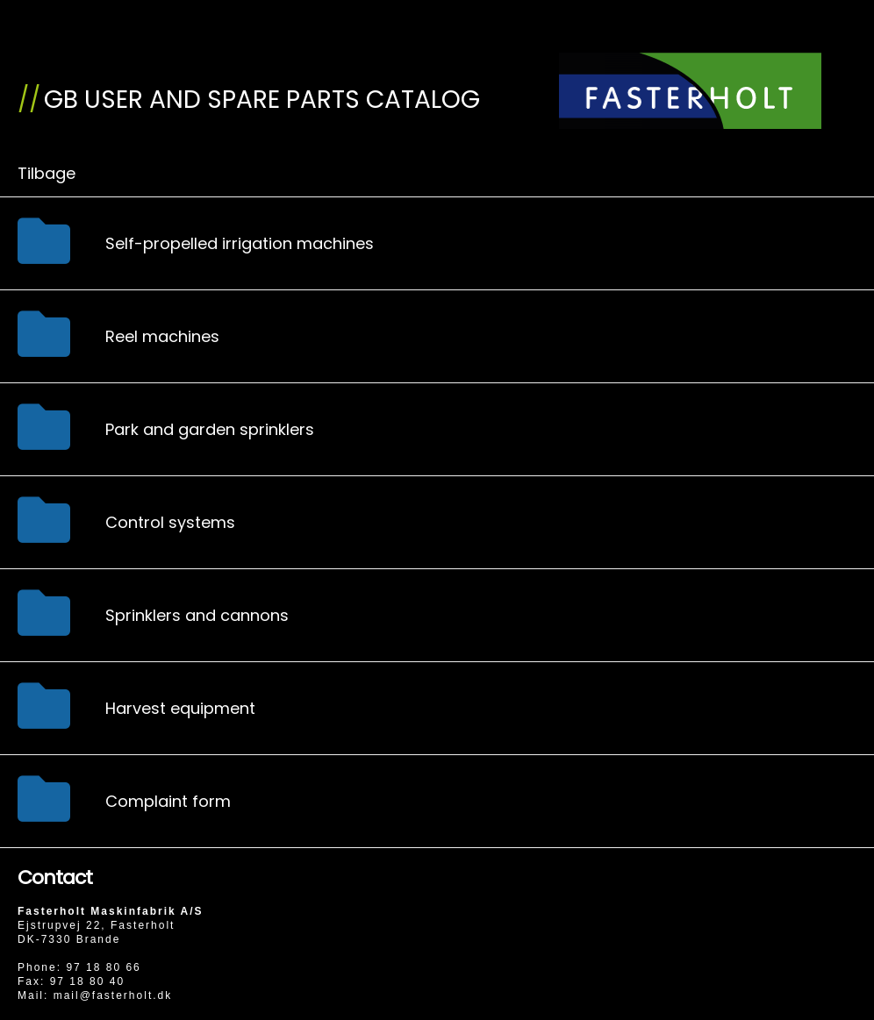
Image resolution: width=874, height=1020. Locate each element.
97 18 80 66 (103, 967)
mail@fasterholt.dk (113, 995)
